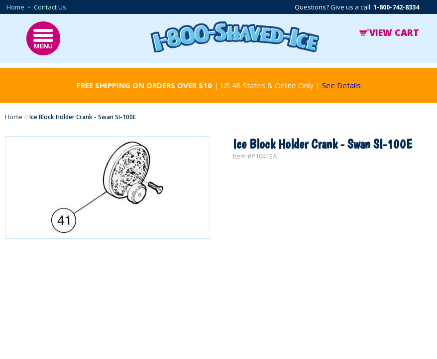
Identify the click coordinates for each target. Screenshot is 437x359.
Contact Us (50, 6)
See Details (341, 85)
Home (15, 6)
